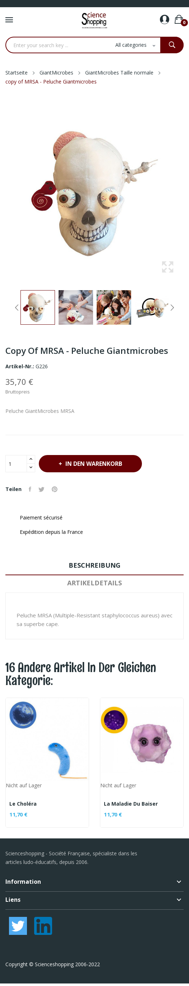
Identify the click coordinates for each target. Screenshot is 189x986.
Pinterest (54, 489)
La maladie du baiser (131, 804)
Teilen (30, 489)
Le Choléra (23, 804)
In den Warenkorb (93, 464)
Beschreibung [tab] (94, 565)
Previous (16, 307)
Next (172, 307)
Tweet (41, 489)
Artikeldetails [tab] (94, 582)
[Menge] (16, 463)
